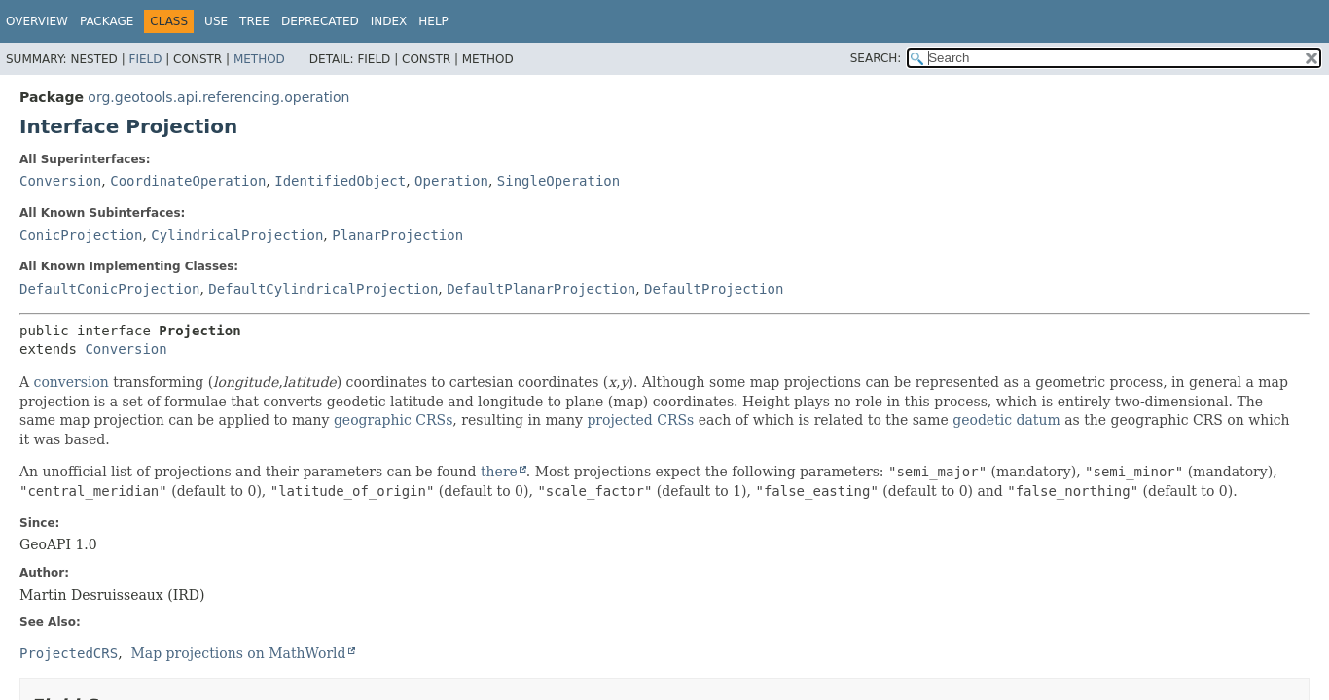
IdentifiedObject (340, 181)
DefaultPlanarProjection (541, 289)
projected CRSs (640, 420)
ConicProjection (80, 235)
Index (389, 21)
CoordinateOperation (188, 181)
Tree (254, 21)
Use (216, 21)
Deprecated (320, 21)
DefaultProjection (713, 289)
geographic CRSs (393, 420)
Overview (37, 21)
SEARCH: (876, 58)
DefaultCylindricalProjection (323, 289)
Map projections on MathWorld (238, 653)
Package (106, 21)
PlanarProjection (397, 235)
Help (433, 21)
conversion (71, 382)
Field (145, 59)
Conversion (60, 181)
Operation (451, 181)
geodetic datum (1006, 420)
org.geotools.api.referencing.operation (218, 97)
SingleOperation (558, 181)
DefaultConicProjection (109, 289)
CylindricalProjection (237, 235)
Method (259, 59)
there (499, 471)
